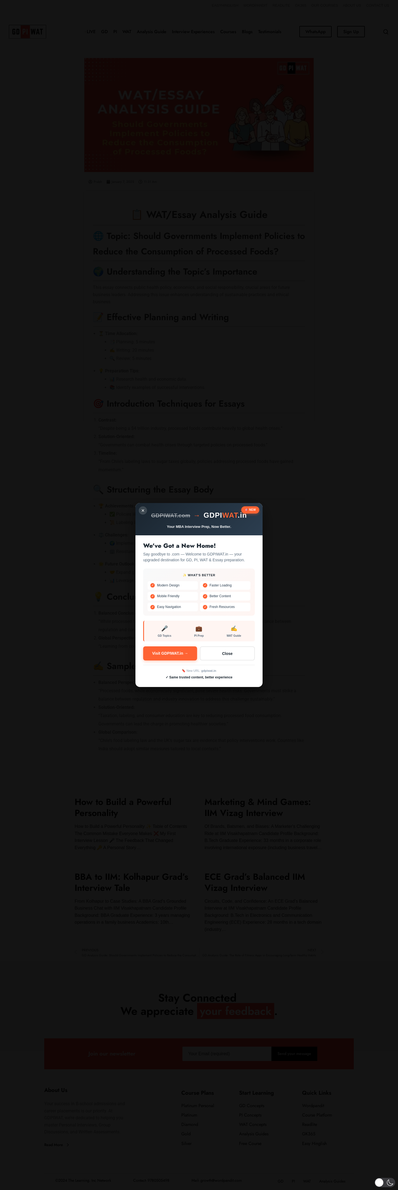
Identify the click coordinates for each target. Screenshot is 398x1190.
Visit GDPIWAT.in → (170, 653)
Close (227, 653)
